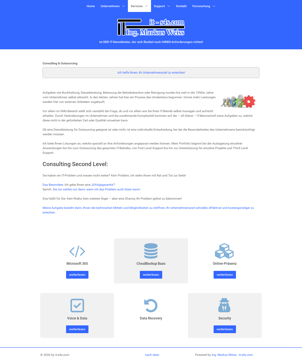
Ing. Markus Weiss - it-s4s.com (232, 355)
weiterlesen (77, 274)
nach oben (152, 355)
